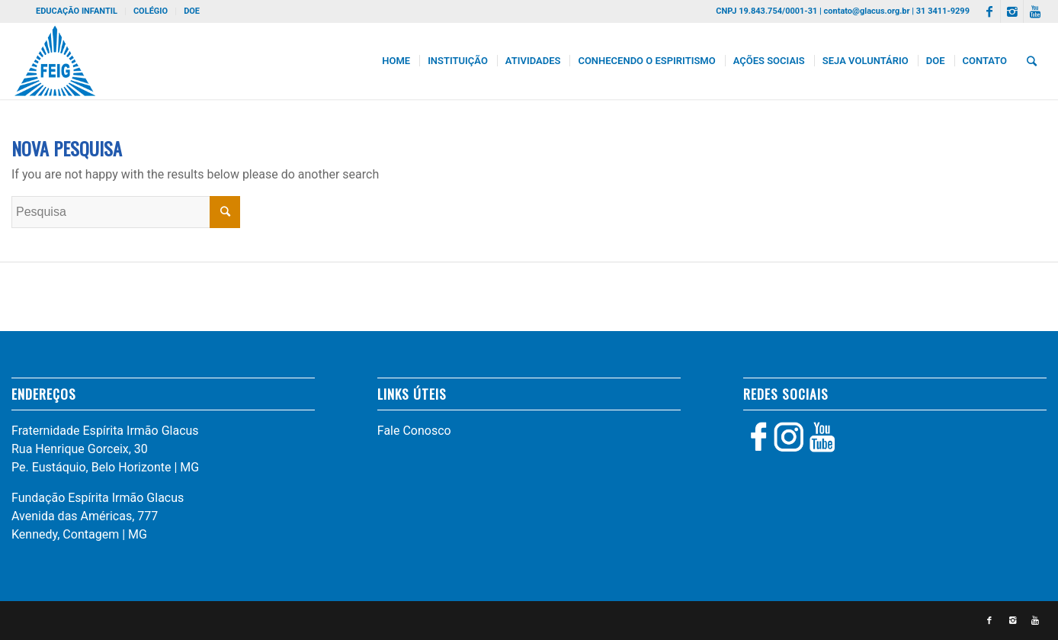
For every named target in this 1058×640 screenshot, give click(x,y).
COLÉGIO (150, 11)
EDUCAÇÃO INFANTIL (76, 11)
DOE (192, 11)
